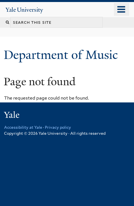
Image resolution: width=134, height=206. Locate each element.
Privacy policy (58, 127)
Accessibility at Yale (23, 127)
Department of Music (62, 55)
